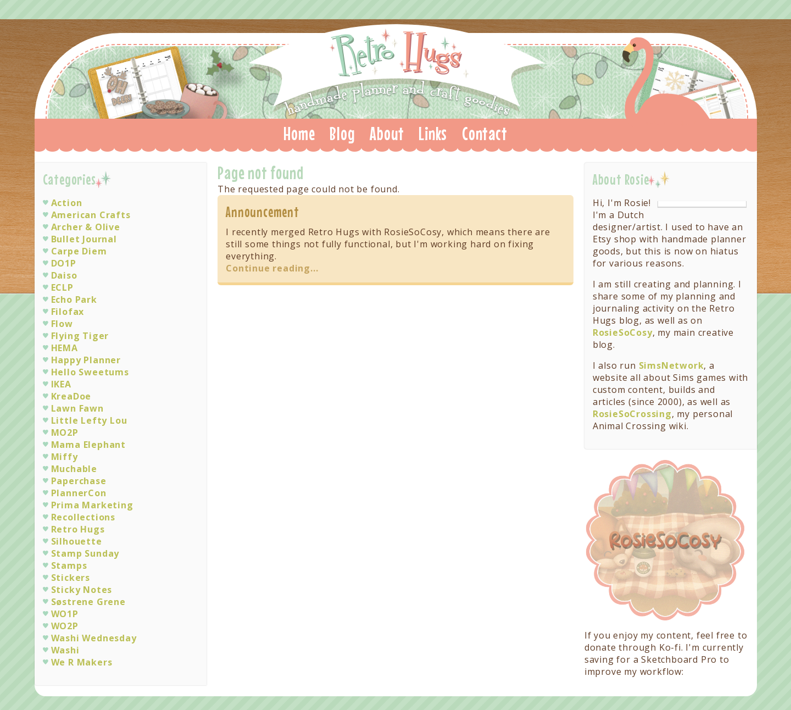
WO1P (65, 614)
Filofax (68, 312)
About (387, 133)
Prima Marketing (92, 505)
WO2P (65, 626)
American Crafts (91, 215)
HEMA (64, 348)
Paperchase (79, 481)
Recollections (83, 517)
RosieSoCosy (623, 332)
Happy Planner (86, 360)
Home (299, 133)
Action (66, 203)
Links (433, 133)
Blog (342, 133)
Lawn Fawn (77, 408)
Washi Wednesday (94, 638)
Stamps (69, 565)
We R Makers (82, 662)
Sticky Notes (82, 590)
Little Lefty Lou (89, 420)
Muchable (74, 469)
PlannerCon (79, 493)
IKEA (61, 384)
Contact (485, 133)
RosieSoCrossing (632, 414)
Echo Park (74, 299)
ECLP (62, 287)
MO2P (65, 432)
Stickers (70, 578)
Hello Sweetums (90, 372)
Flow (62, 324)
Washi (65, 650)
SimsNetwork (671, 365)
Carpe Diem (79, 251)
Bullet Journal (84, 239)
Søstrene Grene (88, 602)
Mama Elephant (88, 445)
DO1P (63, 263)
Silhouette (76, 541)
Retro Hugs (396, 68)
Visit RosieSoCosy (666, 541)
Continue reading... (272, 268)
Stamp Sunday (85, 553)
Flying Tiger (80, 336)
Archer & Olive (85, 227)
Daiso (64, 275)
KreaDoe (71, 396)
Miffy (64, 457)
